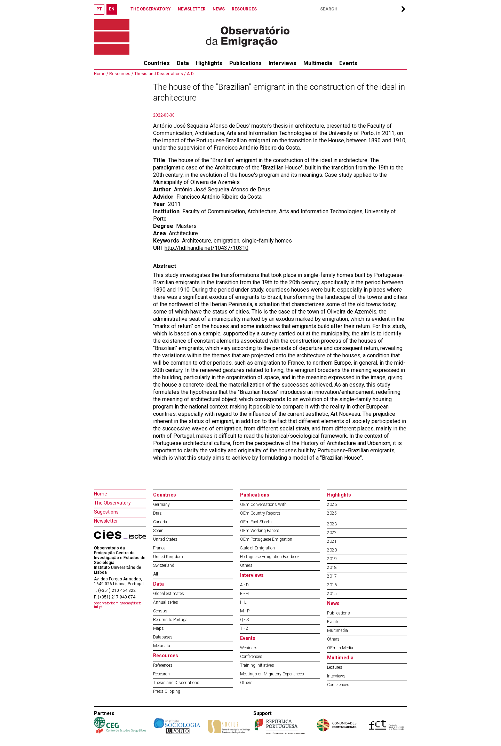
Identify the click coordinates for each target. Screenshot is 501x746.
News (333, 603)
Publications (245, 63)
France (159, 548)
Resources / (120, 73)
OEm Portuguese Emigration (266, 539)
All (155, 574)
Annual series (165, 602)
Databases (163, 637)
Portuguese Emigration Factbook (270, 556)
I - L (243, 602)
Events (348, 63)
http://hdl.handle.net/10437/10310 (206, 248)
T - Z (244, 628)
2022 (332, 532)
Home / (101, 73)
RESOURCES (244, 9)
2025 (332, 513)
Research (161, 674)
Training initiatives (257, 665)
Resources (165, 655)
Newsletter (106, 521)
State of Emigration (257, 548)
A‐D (190, 73)
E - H (244, 593)
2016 (332, 584)
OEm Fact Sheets (256, 521)
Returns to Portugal (171, 619)
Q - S (244, 619)
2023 (332, 524)
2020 (332, 550)
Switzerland (163, 565)
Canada (160, 521)
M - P (244, 611)
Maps (158, 628)
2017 (332, 576)
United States (165, 539)
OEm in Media (340, 647)
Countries (164, 495)
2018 (332, 567)
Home (100, 494)
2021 (332, 541)
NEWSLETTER (192, 9)
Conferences (251, 656)
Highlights (209, 63)
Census (160, 611)
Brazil (158, 513)
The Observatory (112, 503)
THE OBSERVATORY (150, 9)
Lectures (334, 667)
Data (183, 63)
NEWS (219, 9)
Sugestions (106, 512)
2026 (332, 504)
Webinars (248, 647)
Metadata (161, 645)
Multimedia (317, 63)
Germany (161, 504)
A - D (244, 584)
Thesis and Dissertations (176, 682)
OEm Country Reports (260, 513)
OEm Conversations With (263, 504)
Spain (158, 530)
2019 (332, 558)
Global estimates (168, 593)
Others (246, 565)
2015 (332, 593)
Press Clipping (166, 691)
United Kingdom (168, 556)
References (163, 665)
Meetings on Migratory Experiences (272, 674)
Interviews (282, 63)
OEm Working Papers (259, 530)
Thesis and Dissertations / (159, 73)
